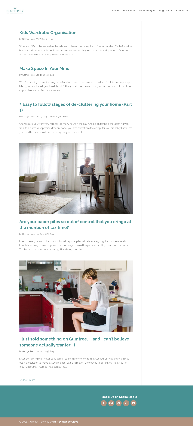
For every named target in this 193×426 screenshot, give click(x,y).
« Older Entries (27, 380)
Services (127, 10)
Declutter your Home (58, 116)
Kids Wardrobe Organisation (47, 32)
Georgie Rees (28, 39)
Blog (51, 39)
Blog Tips (164, 10)
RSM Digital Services (65, 421)
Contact (180, 10)
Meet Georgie (147, 10)
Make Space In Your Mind (44, 68)
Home (115, 10)
